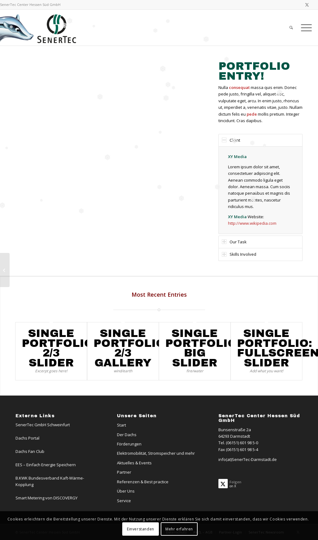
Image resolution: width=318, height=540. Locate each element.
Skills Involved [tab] (239, 254)
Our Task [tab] (234, 242)
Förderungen (129, 444)
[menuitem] (291, 28)
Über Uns (126, 491)
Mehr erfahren (179, 529)
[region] (260, 190)
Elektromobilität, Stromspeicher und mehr (156, 453)
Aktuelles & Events (134, 463)
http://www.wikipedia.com (252, 223)
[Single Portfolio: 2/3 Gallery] (5, 270)
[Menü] (304, 28)
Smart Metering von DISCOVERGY (47, 498)
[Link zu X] (307, 4)
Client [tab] (231, 140)
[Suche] (291, 28)
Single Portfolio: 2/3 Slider (59, 348)
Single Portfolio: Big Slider (202, 348)
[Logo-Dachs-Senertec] (39, 28)
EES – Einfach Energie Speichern (46, 464)
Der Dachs (127, 434)
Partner (124, 472)
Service (124, 500)
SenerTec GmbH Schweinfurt (43, 424)
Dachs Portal (27, 438)
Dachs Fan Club (30, 451)
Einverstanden (140, 529)
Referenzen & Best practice (142, 482)
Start (121, 425)
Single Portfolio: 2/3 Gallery (130, 348)
